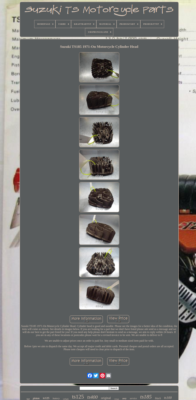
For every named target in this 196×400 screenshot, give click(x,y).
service (133, 398)
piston (36, 398)
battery (56, 398)
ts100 (168, 398)
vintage (116, 399)
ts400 (92, 397)
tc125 (46, 398)
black (158, 398)
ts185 (146, 397)
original (106, 398)
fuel (28, 399)
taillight (66, 399)
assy (124, 398)
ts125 (78, 397)
